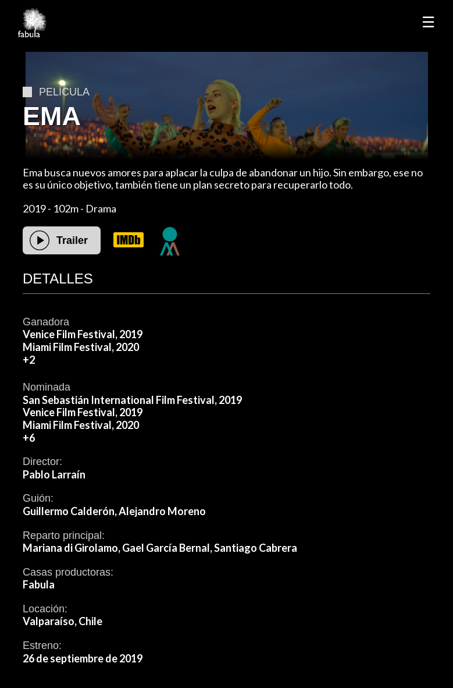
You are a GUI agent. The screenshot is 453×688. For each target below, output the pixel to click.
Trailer (72, 240)
